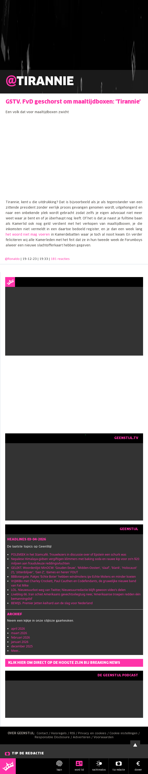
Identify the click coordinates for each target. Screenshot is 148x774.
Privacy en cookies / (94, 733)
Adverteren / (83, 737)
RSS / (74, 733)
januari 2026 (19, 642)
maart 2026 (19, 633)
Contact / (44, 733)
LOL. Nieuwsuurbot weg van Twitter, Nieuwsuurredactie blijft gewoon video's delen (68, 590)
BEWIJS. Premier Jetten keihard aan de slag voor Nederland (52, 603)
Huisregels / (60, 733)
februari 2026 (20, 637)
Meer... (15, 651)
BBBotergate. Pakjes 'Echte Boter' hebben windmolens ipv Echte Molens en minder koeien (73, 576)
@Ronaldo (12, 259)
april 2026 (18, 629)
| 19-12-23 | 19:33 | (45, 259)
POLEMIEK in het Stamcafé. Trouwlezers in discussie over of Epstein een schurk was (68, 554)
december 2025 (22, 646)
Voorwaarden (104, 737)
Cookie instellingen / (125, 733)
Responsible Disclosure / (54, 737)
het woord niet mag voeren (28, 234)
